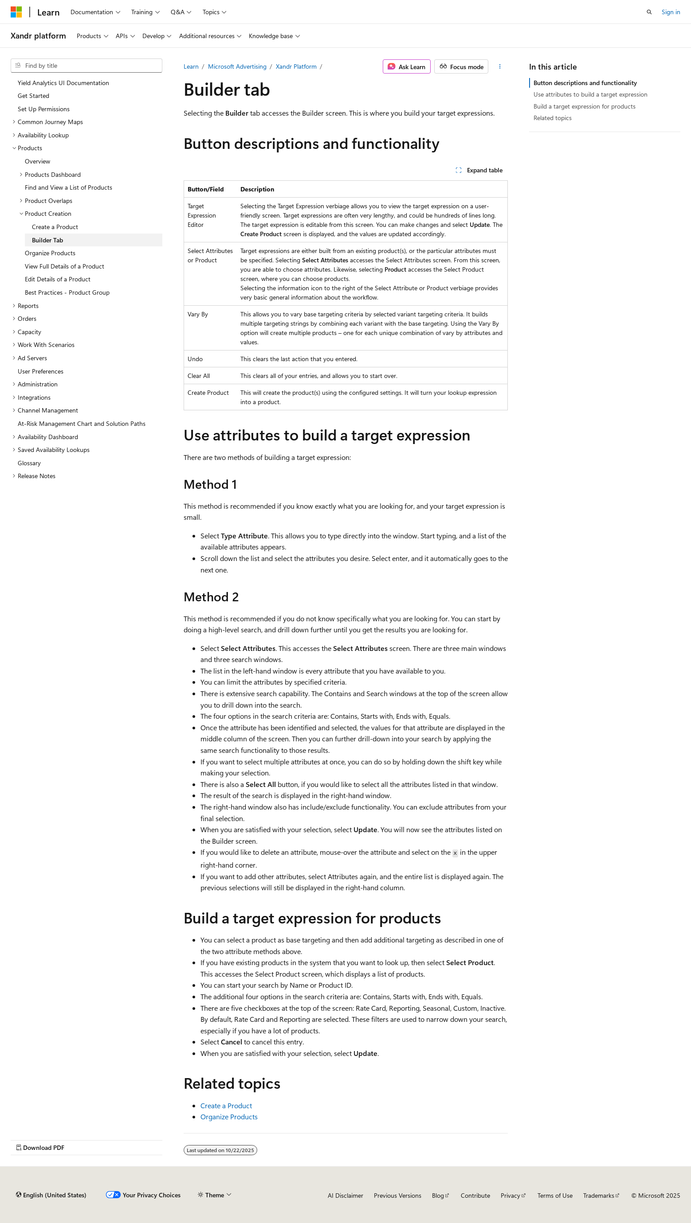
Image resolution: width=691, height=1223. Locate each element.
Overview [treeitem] (37, 161)
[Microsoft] (16, 12)
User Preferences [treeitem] (40, 371)
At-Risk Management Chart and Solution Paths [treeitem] (81, 423)
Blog (438, 1195)
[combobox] (86, 65)
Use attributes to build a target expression (591, 94)
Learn (191, 66)
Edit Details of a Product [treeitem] (57, 279)
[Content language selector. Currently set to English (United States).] (51, 1195)
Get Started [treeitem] (33, 95)
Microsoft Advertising (237, 66)
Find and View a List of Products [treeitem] (68, 187)
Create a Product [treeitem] (55, 226)
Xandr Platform (296, 66)
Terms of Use (555, 1195)
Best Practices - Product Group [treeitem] (67, 292)
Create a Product (226, 1105)
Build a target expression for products (585, 106)
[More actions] (499, 66)
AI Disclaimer (345, 1195)
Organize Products (229, 1116)
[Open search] (649, 12)
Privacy (510, 1195)
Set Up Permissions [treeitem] (44, 109)
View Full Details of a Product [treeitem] (64, 266)
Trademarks (598, 1195)
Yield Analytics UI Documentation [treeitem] (63, 82)
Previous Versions (397, 1195)
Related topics (553, 117)
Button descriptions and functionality (585, 82)
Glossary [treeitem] (29, 463)
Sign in (671, 12)
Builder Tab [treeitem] (47, 240)
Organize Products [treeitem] (50, 253)
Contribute (475, 1195)
